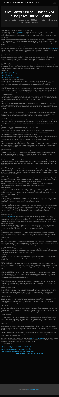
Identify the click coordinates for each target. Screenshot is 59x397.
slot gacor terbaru (19, 32)
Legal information (31, 389)
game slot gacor (53, 48)
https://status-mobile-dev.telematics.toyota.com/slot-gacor (16, 348)
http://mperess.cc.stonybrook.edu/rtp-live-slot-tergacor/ (16, 349)
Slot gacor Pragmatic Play (8, 216)
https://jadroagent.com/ (8, 72)
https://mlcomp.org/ (7, 75)
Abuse (37, 389)
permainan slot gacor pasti (37, 338)
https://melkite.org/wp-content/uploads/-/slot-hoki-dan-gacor (17, 351)
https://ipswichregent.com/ (9, 74)
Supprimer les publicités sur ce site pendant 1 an (29, 353)
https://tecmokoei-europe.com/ (10, 77)
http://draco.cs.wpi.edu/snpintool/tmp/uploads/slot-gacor (16, 346)
